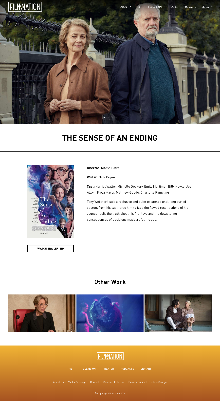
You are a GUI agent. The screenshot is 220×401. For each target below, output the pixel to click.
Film (140, 6)
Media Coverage (77, 382)
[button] (5, 62)
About (124, 6)
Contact (94, 382)
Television (155, 6)
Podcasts (189, 6)
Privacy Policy (136, 382)
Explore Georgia (158, 382)
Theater (172, 6)
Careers (107, 382)
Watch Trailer (50, 248)
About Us (58, 382)
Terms (120, 382)
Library (207, 6)
